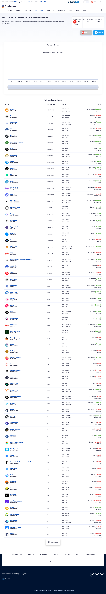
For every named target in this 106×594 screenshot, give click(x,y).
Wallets (67, 554)
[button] (73, 2)
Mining (56, 554)
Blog (70, 10)
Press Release (90, 554)
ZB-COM (86, 32)
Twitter (99, 32)
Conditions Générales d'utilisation (63, 590)
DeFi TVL (28, 10)
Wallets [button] (60, 10)
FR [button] (100, 2)
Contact (53, 562)
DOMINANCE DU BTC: (8, 2)
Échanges (39, 10)
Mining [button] (49, 10)
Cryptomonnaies (14, 10)
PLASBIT (6, 579)
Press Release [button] (81, 10)
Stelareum (43, 590)
